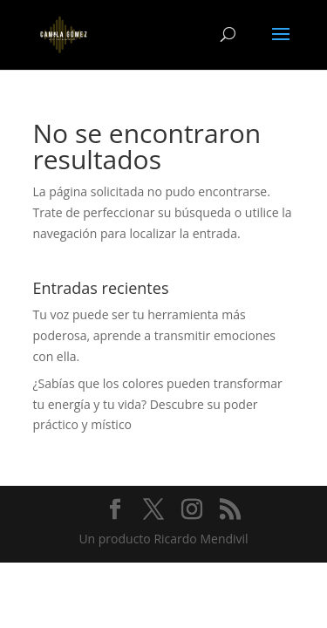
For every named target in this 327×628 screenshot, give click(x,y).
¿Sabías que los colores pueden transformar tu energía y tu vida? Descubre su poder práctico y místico (158, 404)
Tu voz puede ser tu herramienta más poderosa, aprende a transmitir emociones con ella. (154, 335)
